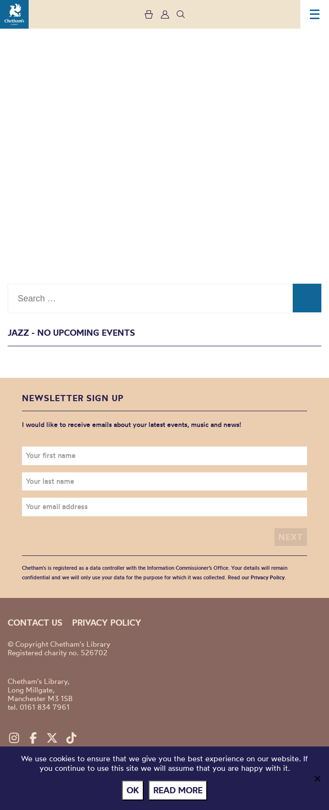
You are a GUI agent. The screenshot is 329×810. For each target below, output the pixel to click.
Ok (133, 790)
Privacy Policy (268, 577)
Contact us (35, 622)
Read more (177, 790)
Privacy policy (106, 622)
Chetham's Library (14, 14)
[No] (317, 778)
